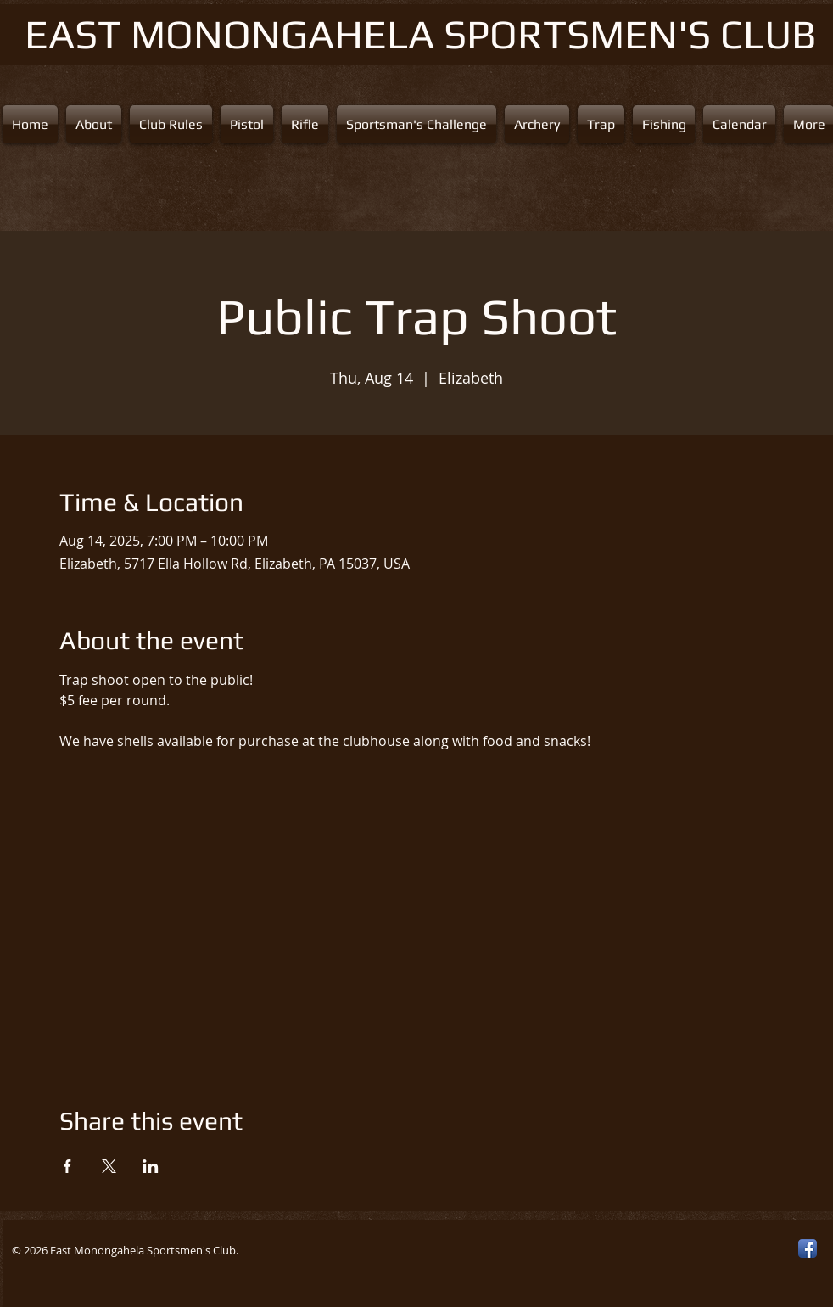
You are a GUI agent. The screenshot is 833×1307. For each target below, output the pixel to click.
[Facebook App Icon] (807, 1248)
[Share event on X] (109, 1166)
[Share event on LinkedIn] (151, 1166)
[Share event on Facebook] (67, 1166)
